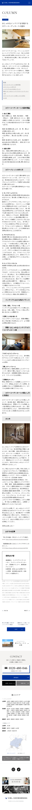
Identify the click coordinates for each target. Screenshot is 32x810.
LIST (16, 629)
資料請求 (16, 677)
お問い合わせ (9, 683)
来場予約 (23, 683)
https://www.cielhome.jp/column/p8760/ (16, 548)
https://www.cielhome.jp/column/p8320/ (17, 539)
